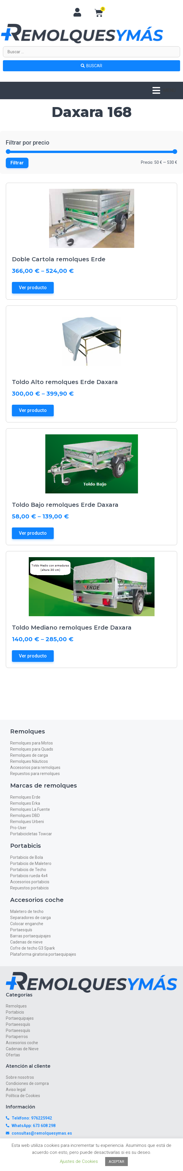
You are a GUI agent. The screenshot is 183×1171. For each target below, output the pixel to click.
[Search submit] (91, 65)
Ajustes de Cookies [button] (79, 1161)
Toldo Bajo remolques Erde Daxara (65, 504)
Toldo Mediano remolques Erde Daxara (72, 627)
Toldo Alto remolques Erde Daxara (65, 382)
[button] (164, 90)
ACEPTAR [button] (116, 1161)
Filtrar (17, 163)
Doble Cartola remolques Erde (58, 259)
